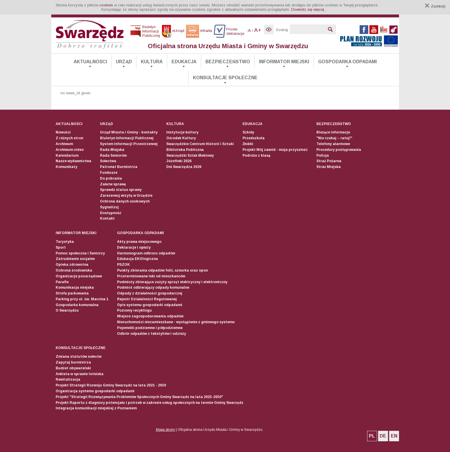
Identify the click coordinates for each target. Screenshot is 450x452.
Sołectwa (108, 161)
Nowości (63, 132)
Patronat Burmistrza (118, 167)
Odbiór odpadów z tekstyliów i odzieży (151, 334)
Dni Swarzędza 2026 (183, 167)
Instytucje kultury (182, 132)
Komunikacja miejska (75, 287)
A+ (257, 30)
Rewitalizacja (68, 379)
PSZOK (123, 265)
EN (394, 435)
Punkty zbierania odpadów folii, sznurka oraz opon (162, 270)
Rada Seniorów (113, 155)
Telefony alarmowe (333, 144)
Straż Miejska (328, 167)
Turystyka (65, 242)
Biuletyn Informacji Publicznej (127, 138)
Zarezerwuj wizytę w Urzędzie (126, 196)
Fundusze (108, 173)
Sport (61, 247)
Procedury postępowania (338, 150)
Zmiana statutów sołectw (78, 357)
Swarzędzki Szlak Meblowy (190, 155)
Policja (322, 155)
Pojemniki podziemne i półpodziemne (150, 328)
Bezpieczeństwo (227, 61)
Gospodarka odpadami (347, 61)
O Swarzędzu (67, 310)
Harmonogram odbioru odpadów (146, 253)
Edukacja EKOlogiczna (137, 259)
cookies (106, 5)
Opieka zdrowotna (72, 265)
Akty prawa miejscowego (139, 242)
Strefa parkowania (72, 293)
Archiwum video (70, 150)
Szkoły (248, 132)
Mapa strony (165, 430)
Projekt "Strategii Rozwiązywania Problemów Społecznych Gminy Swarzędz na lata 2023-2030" (139, 397)
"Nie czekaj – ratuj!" (334, 138)
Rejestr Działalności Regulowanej (147, 299)
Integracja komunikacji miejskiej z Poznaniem (96, 408)
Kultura (152, 61)
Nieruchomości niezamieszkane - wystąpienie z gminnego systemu (176, 322)
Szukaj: (282, 30)
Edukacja (184, 61)
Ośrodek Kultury (181, 138)
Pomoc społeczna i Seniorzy (80, 253)
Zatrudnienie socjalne (75, 259)
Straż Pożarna (328, 161)
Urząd (124, 61)
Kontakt (107, 218)
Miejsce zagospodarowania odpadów (150, 316)
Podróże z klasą (256, 155)
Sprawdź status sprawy (121, 190)
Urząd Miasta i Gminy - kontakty (129, 132)
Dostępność (110, 213)
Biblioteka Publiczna (185, 150)
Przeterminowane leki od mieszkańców (151, 276)
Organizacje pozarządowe (79, 276)
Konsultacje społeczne (225, 77)
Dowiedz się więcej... (309, 9)
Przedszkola (254, 138)
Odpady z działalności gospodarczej (149, 293)
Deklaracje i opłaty (134, 247)
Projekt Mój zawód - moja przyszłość (275, 150)
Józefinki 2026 (179, 161)
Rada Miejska (112, 150)
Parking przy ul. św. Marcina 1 (82, 299)
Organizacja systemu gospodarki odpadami (95, 391)
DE (383, 435)
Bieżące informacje (333, 132)
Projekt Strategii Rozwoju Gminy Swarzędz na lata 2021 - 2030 (111, 385)
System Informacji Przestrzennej (129, 144)
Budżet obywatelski (73, 368)
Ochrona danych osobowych (125, 201)
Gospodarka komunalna (77, 305)
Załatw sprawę (113, 184)
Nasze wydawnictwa (73, 161)
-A (249, 30)
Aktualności (90, 61)
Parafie (62, 282)
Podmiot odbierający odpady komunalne (153, 287)
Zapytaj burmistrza (73, 362)
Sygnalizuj (109, 207)
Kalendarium (67, 155)
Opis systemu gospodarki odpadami (149, 305)
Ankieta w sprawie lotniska (79, 374)
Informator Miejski (284, 61)
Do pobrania (111, 178)
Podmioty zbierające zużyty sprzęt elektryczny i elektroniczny (172, 282)
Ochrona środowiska (74, 270)
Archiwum (64, 144)
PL (372, 435)
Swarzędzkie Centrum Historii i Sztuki (200, 144)
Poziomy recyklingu (134, 310)
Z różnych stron (69, 138)
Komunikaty (66, 167)
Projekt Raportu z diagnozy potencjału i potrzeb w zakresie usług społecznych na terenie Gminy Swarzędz (149, 403)
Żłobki (248, 144)
